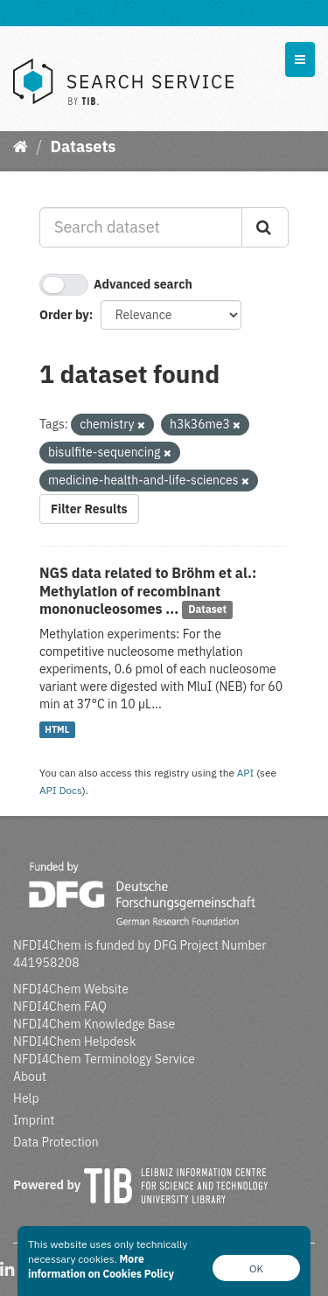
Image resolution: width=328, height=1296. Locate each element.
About (29, 1076)
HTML (57, 729)
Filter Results (89, 509)
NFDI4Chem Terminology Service (104, 1059)
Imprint (33, 1120)
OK (256, 1268)
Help (26, 1098)
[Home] (20, 146)
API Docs (60, 790)
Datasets (82, 146)
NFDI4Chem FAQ (60, 1006)
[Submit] (265, 227)
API (246, 772)
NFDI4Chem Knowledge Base (94, 1024)
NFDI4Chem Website (71, 989)
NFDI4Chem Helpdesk (74, 1041)
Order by (64, 315)
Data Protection (56, 1142)
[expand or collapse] (300, 59)
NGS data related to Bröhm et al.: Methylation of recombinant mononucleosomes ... (147, 591)
